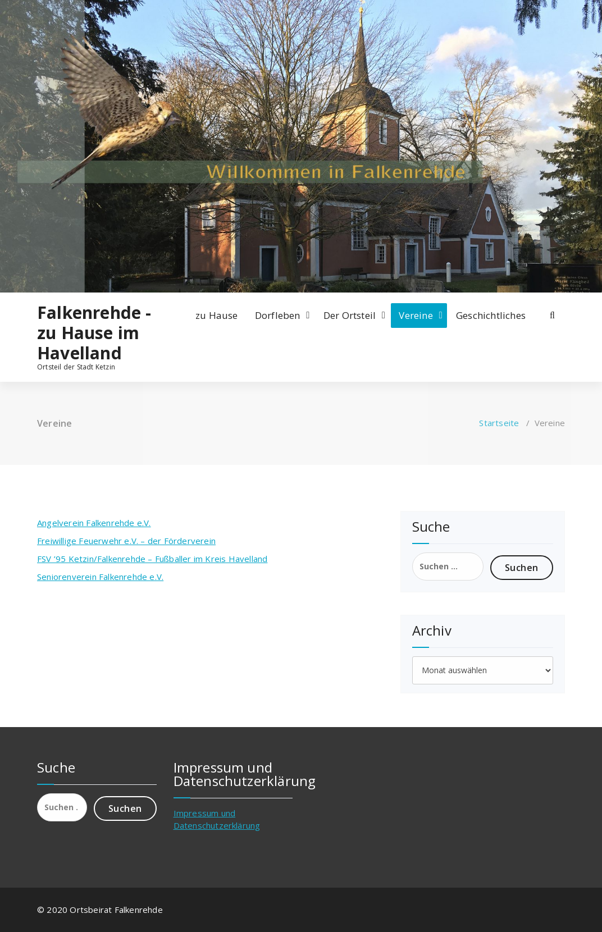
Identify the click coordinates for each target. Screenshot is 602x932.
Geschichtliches (491, 315)
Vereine (415, 315)
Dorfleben (277, 315)
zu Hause (216, 315)
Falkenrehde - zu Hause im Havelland (94, 333)
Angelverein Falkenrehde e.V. (94, 522)
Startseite (499, 422)
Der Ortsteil (349, 315)
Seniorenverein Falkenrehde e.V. (100, 576)
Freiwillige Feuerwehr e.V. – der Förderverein (126, 540)
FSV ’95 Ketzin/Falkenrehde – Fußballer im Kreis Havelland (152, 558)
